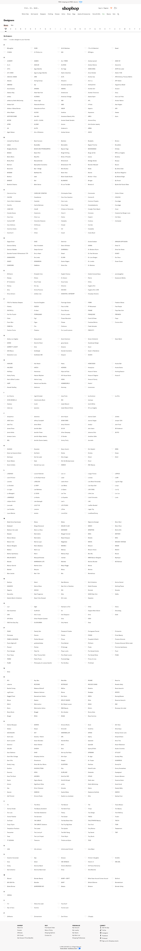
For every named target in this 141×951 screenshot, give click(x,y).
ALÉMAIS (37, 96)
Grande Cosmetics (66, 351)
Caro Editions (11, 225)
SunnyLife (118, 764)
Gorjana (63, 347)
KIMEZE (63, 465)
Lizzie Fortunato (92, 497)
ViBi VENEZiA (65, 862)
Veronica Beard (38, 865)
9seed (116, 48)
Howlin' (90, 383)
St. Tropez (91, 760)
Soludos (63, 788)
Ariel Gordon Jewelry (94, 124)
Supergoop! (118, 772)
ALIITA (36, 128)
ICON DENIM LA (12, 400)
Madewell (10, 526)
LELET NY (37, 505)
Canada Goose (11, 213)
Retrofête (63, 680)
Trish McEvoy (119, 812)
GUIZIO (90, 355)
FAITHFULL (10, 310)
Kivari (89, 461)
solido (63, 784)
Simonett (63, 728)
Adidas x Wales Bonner (14, 108)
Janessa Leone (11, 436)
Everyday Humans (93, 294)
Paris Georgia (11, 651)
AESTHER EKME (12, 116)
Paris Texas (10, 655)
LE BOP (36, 485)
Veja (35, 858)
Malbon (9, 549)
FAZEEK (36, 306)
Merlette (63, 561)
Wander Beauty (38, 878)
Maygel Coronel (65, 534)
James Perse (10, 428)
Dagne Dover (11, 241)
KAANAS (9, 449)
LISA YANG (91, 489)
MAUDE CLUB (65, 526)
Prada (89, 647)
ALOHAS (63, 65)
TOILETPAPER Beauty (94, 820)
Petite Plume (38, 659)
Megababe (64, 542)
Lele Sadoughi (38, 501)
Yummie (36, 907)
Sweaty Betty (119, 788)
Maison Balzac (11, 538)
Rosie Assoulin (119, 688)
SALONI (9, 748)
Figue (35, 322)
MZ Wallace (118, 561)
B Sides (117, 149)
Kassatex (36, 449)
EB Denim (10, 274)
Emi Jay (36, 286)
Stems (90, 788)
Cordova (90, 221)
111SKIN (9, 52)
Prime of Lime (92, 659)
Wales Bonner (11, 886)
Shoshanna (37, 760)
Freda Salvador (92, 326)
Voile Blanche (92, 869)
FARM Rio (10, 326)
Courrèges (118, 201)
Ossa (89, 622)
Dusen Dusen (119, 261)
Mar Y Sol (37, 573)
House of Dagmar (93, 375)
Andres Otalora (92, 65)
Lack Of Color (11, 477)
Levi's (62, 501)
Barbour (9, 176)
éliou (8, 290)
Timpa (90, 808)
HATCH (36, 367)
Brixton (117, 141)
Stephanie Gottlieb (93, 792)
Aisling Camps (38, 80)
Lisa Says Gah (92, 485)
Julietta (117, 416)
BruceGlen (118, 145)
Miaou (63, 569)
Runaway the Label (120, 708)
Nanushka (10, 594)
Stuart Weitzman (120, 744)
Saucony (9, 772)
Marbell (9, 569)
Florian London (65, 314)
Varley (9, 865)
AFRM (9, 124)
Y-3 (8, 904)
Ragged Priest (11, 696)
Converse (90, 213)
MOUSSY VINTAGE (120, 542)
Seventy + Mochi (39, 736)
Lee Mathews (38, 489)
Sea (8, 788)
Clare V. (63, 213)
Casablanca (37, 197)
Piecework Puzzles (66, 631)
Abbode (9, 80)
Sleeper (63, 760)
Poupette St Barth (93, 639)
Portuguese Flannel (93, 631)
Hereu (62, 363)
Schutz (9, 784)
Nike (62, 594)
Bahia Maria (10, 157)
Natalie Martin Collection (14, 598)
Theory (63, 812)
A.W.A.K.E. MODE (12, 77)
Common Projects (93, 201)
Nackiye (9, 582)
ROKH (89, 704)
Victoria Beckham (66, 865)
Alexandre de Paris (39, 108)
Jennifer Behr (38, 428)
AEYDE (9, 120)
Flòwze (63, 322)
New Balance (65, 582)
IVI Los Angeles (92, 408)
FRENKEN (118, 314)
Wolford (117, 878)
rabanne (9, 684)
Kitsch (90, 457)
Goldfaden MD (38, 355)
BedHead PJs (38, 172)
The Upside (64, 828)
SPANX (90, 732)
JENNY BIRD (64, 420)
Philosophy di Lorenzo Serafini (43, 663)
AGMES (36, 61)
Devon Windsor (65, 245)
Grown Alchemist (93, 339)
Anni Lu (90, 80)
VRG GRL (117, 862)
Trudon (117, 816)
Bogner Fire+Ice (92, 145)
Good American (65, 339)
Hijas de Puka (65, 371)
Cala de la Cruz (11, 193)
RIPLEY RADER (65, 700)
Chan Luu (37, 217)
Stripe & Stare (119, 736)
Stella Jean (91, 780)
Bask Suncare (38, 141)
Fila (35, 326)
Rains (8, 708)
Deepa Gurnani (38, 249)
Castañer (36, 201)
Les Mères (64, 485)
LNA (89, 501)
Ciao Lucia (64, 201)
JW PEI (117, 432)
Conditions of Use (72, 948)
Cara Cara (10, 217)
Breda (89, 168)
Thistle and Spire (66, 840)
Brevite (90, 172)
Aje (35, 84)
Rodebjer (90, 692)
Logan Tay (91, 509)
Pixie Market (64, 643)
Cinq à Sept (64, 205)
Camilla (9, 205)
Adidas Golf (10, 104)
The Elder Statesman (40, 812)
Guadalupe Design (93, 343)
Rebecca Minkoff (39, 688)
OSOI (89, 618)
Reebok (36, 700)
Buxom (117, 164)
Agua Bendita (38, 69)
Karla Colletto (11, 465)
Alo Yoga (63, 69)
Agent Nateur (11, 132)
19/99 (35, 48)
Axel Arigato (118, 104)
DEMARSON (37, 261)
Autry (116, 92)
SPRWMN (91, 752)
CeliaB (36, 209)
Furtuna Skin (119, 322)
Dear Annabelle (38, 245)
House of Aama (92, 371)
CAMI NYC (10, 209)
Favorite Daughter (39, 302)
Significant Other (39, 784)
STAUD (90, 776)
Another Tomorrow (93, 92)
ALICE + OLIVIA (38, 120)
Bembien (63, 141)
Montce (90, 569)
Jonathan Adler (92, 436)
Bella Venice (37, 184)
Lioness (90, 477)
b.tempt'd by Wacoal (13, 141)
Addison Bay (10, 92)
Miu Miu (90, 553)
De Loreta (37, 257)
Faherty (9, 306)
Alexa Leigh (37, 100)
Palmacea (10, 635)
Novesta (117, 590)
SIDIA (35, 772)
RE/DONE (37, 684)
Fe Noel (36, 310)
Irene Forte (64, 396)
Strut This (118, 740)
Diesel (63, 253)
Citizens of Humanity (67, 209)
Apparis (90, 108)
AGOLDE (36, 65)
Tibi (89, 804)
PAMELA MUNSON (12, 639)
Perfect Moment (38, 639)
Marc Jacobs (10, 573)
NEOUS (36, 590)
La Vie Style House (39, 477)
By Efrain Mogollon (120, 172)
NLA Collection (92, 582)
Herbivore (37, 387)
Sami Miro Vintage (12, 756)
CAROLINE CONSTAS (40, 193)
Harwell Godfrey (11, 387)
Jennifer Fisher (38, 432)
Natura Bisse (38, 586)
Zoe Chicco (64, 916)
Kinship (90, 453)
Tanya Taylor (11, 824)
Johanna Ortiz (92, 432)
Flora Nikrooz (65, 310)
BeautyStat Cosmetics (40, 164)
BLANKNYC (64, 180)
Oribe (89, 606)
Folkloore (64, 326)
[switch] (5, 48)
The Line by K (38, 832)
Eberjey (9, 278)
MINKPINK (91, 530)
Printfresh (91, 663)
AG (8, 128)
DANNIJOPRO (11, 257)
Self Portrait (10, 796)
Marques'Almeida (39, 557)
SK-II (62, 744)
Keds (35, 461)
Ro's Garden (64, 712)
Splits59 (90, 744)
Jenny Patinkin (65, 424)
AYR (116, 108)
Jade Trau (10, 424)
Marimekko (37, 534)
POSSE (90, 635)
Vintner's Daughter (93, 858)
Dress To (117, 245)
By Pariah (118, 180)
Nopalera (90, 598)
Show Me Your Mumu (40, 764)
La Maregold (10, 493)
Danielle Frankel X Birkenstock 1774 (17, 253)
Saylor (9, 780)
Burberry (117, 157)
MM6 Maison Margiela (94, 557)
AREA (89, 116)
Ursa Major (91, 849)
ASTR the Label (119, 69)
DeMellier (37, 265)
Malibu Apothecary (12, 553)
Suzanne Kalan (119, 780)
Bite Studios (64, 168)
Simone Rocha (65, 725)
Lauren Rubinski (39, 473)
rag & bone (10, 692)
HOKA (63, 379)
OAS (8, 614)
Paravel (9, 647)
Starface (90, 764)
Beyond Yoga (65, 149)
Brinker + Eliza (92, 176)
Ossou (117, 606)
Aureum (117, 88)
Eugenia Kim (91, 286)
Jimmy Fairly (64, 440)
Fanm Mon (10, 322)
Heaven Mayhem (39, 375)
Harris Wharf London (13, 379)
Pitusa (63, 639)
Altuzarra (63, 80)
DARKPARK (10, 265)
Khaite (63, 453)
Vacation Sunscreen (13, 858)
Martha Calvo (38, 565)
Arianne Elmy (92, 120)
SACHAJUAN (11, 732)
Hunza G (117, 375)
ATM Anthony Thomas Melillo (123, 77)
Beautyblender (38, 160)
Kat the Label (38, 457)
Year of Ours (10, 907)
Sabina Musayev (12, 725)
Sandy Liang (10, 764)
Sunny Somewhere (120, 768)
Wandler (36, 882)
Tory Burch (91, 836)
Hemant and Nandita (40, 383)
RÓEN (89, 696)
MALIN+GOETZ (11, 557)
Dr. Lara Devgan (92, 257)
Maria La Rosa (38, 530)
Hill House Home (66, 375)
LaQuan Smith (11, 501)
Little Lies (91, 493)
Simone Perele (38, 796)
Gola (35, 347)
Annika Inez (91, 77)
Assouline (118, 65)
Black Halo (64, 172)
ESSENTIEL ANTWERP (67, 294)
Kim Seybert (91, 449)
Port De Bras (65, 663)
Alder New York (38, 92)
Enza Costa (64, 282)
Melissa (63, 549)
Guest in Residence (93, 351)
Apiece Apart (91, 96)
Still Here (117, 725)
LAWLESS (37, 481)
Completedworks (93, 205)
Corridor (90, 225)
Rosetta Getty (119, 684)
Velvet (35, 862)
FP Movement (92, 306)
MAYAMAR (64, 530)
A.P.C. (8, 69)
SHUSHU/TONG (38, 768)
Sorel (89, 725)
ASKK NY (117, 61)
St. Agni (90, 756)
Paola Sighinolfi (11, 643)
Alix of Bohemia (38, 132)
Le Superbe (64, 497)
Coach (63, 233)
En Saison (64, 278)
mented (63, 557)
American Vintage (66, 96)
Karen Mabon (11, 461)
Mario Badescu (38, 545)
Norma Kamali (119, 582)
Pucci (116, 651)
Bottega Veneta (92, 160)
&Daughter (10, 48)
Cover (116, 209)
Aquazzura (91, 112)
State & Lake (92, 768)
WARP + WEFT (65, 878)
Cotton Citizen (119, 193)
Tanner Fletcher (11, 816)
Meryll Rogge (65, 565)
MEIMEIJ (63, 545)
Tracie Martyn (119, 804)
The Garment (38, 816)
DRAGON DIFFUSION (121, 241)
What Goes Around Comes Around (98, 878)
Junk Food (118, 424)
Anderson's (64, 128)
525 (62, 52)
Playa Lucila (64, 651)
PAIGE (9, 631)
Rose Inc (117, 680)
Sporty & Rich (92, 748)
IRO (62, 400)
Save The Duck (11, 776)
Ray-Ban (36, 680)
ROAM (63, 716)
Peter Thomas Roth (39, 655)
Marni (35, 553)
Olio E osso (37, 614)
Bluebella (90, 141)
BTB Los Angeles (120, 153)
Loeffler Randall (92, 505)
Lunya (117, 485)
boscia (90, 157)
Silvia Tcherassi (38, 788)
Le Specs (63, 489)
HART (8, 383)
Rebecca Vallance (39, 692)
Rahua (9, 700)
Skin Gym (64, 756)
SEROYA (36, 725)
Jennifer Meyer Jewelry (40, 436)
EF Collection (11, 282)
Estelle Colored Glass (94, 274)
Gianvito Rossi (38, 343)
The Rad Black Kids (66, 820)
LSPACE (117, 473)
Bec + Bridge (37, 168)
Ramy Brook (10, 712)
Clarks (63, 217)
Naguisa (9, 590)
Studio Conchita (120, 748)
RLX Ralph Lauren (66, 704)
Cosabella (91, 229)
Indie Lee (9, 408)
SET (35, 732)
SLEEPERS (64, 764)
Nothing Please (119, 586)
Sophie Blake (65, 792)
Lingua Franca (92, 473)
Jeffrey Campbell (39, 420)
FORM (90, 302)
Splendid (90, 740)
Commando (91, 193)
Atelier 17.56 (118, 73)
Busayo (117, 160)
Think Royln (64, 836)
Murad (117, 553)
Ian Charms (10, 396)
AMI (62, 100)
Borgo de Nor (92, 153)
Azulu (116, 116)
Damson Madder (12, 249)
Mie (62, 573)
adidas (9, 96)
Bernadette (64, 145)
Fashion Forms (11, 330)
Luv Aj (117, 489)
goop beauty (64, 343)
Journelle (90, 440)
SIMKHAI (36, 792)
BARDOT (9, 180)
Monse (90, 565)
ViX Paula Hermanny (94, 865)
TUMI (116, 824)
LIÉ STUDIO (64, 505)
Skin (62, 748)
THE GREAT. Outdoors (40, 824)
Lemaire (36, 509)
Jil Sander (64, 436)
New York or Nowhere (67, 586)
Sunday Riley (119, 756)
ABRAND (9, 84)
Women (6, 25)
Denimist (63, 241)
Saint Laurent (11, 740)
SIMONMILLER (65, 732)
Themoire (36, 840)
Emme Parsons (38, 290)
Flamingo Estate (66, 302)
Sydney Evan (119, 796)
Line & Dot (64, 513)
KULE (116, 457)
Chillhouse (37, 225)
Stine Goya (118, 728)
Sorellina (90, 728)
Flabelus (36, 330)
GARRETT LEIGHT (12, 347)
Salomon (9, 744)
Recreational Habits (40, 696)
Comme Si (91, 197)
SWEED (117, 792)
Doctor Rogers (65, 261)
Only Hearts (64, 622)
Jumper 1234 (118, 420)
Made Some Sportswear (14, 522)
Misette (90, 538)
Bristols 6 (91, 184)
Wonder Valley (119, 886)
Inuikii (36, 404)
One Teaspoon (65, 614)
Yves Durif (64, 904)
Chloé (35, 233)
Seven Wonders (38, 740)
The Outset (64, 816)
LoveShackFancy (93, 513)
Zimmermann (38, 916)
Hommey (63, 387)
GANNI (9, 343)
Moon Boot (118, 522)
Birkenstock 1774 (66, 164)
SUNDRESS (118, 760)
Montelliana (91, 573)
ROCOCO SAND (92, 684)
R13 (8, 680)
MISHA (90, 542)
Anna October (92, 73)
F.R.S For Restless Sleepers (15, 302)
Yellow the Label (39, 904)
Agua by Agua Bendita (40, 73)
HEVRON (63, 367)
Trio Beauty (118, 808)
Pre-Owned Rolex (93, 655)
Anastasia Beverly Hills (68, 116)
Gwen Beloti (118, 339)
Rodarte (90, 688)
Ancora (63, 124)
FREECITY (91, 330)
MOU (116, 538)
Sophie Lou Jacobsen (67, 796)
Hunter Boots (119, 367)
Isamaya (90, 400)
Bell (35, 180)
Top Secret (91, 832)
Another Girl (91, 88)
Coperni (90, 217)
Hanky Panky (11, 375)
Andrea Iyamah (92, 61)
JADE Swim (10, 420)
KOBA (116, 449)
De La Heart (37, 253)
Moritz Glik (118, 530)
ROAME (90, 680)
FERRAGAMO (38, 314)
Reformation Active (39, 708)
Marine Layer (38, 542)
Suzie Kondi (118, 784)
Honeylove (91, 367)
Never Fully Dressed (40, 598)
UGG (8, 849)
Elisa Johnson (11, 294)
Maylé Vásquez (65, 538)
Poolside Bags (65, 659)
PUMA (117, 655)
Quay (8, 671)
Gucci (89, 347)
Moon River (118, 526)
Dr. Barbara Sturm (93, 249)
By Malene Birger (120, 176)
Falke (8, 318)
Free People (118, 306)
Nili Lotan (64, 598)
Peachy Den (37, 631)
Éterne (90, 278)
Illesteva (9, 404)
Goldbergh (37, 351)
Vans (8, 862)
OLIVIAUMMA (38, 622)
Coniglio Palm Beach (94, 209)
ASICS (90, 132)
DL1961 (63, 257)
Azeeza (117, 112)
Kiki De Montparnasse (67, 461)
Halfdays (9, 371)
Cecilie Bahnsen (38, 205)
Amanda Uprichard (66, 84)
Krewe (116, 453)
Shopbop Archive (39, 756)
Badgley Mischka (12, 149)
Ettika (90, 282)
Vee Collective (11, 869)
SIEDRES (36, 776)
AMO (62, 104)
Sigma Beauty (38, 780)
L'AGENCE (10, 473)
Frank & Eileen (92, 318)
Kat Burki (37, 453)
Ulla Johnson (38, 849)
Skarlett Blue (65, 740)
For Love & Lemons (66, 330)
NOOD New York (92, 594)
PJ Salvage (64, 647)
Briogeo (90, 180)
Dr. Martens (91, 265)
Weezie (63, 886)
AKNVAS (36, 88)
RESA (35, 716)
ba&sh (9, 145)
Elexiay (9, 286)
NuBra (117, 594)
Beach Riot (37, 153)
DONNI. (90, 245)
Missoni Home (92, 549)
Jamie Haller (10, 432)
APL (89, 100)
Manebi (9, 561)
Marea (36, 522)
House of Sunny (92, 379)
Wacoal (9, 878)
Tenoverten (10, 832)
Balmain (9, 164)
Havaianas (37, 371)
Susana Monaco (119, 776)
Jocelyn (90, 424)
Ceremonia (37, 213)
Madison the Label (12, 530)
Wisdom (90, 886)
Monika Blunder (92, 561)
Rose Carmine (92, 716)
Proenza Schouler (120, 639)
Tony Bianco (91, 828)
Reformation (37, 704)
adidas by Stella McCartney (15, 100)
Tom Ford (91, 824)
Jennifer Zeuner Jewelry (40, 440)
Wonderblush (119, 882)
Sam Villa (10, 760)
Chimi (36, 229)
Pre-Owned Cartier (93, 651)
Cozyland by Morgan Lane (122, 213)
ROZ (116, 704)
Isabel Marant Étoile (67, 408)
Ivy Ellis (117, 396)
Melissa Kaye (65, 553)
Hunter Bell (118, 363)
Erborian (63, 286)
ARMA (90, 128)
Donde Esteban (92, 241)
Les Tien (63, 493)
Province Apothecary (121, 647)
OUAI (116, 614)
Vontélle (117, 858)
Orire (89, 614)
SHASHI (36, 748)
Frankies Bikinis (92, 322)
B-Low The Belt (65, 184)
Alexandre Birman (39, 104)
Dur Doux (118, 257)
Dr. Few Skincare (93, 253)
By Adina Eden (119, 168)
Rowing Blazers (119, 696)
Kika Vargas (64, 457)
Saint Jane (10, 736)
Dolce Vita (64, 265)
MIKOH (90, 526)
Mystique (117, 557)
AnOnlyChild (91, 84)
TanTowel (9, 820)
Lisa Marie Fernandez (94, 481)
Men (12, 25)
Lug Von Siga (119, 481)
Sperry (90, 736)
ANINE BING (91, 69)
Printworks (118, 631)
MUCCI (117, 549)
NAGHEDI (10, 586)
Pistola (63, 635)
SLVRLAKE (64, 772)
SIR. (62, 736)
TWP (116, 832)
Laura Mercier (11, 513)
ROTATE (117, 692)
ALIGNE (36, 124)
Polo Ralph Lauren (66, 655)
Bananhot (10, 168)
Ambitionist (64, 92)
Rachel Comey (11, 688)
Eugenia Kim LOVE (93, 290)
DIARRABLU (64, 249)
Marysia (36, 569)
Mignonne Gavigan (93, 522)
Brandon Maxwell (93, 164)
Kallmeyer (10, 457)
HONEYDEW (91, 363)
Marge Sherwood (39, 526)
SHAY (35, 752)
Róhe (89, 700)
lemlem (36, 513)
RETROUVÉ (64, 684)
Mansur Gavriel (11, 565)
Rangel (9, 716)
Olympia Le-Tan (65, 606)
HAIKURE (10, 363)
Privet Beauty (119, 635)
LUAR (116, 477)
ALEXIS (36, 112)
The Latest (37, 828)
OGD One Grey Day (12, 622)
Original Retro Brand (94, 610)
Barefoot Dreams (12, 184)
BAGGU (9, 153)
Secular (9, 792)
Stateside (91, 772)
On (62, 610)
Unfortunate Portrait (67, 849)
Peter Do (36, 651)
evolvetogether (119, 274)
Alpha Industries (66, 73)
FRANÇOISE (91, 314)
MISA (89, 534)
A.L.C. (8, 65)
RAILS (9, 704)
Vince (62, 869)
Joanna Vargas (92, 420)
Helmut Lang (38, 379)
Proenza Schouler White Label (124, 643)
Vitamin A (91, 862)
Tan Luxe (9, 812)
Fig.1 (35, 318)
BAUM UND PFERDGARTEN (42, 149)
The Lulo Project (39, 836)
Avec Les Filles (119, 96)
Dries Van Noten (119, 249)
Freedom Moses (119, 302)
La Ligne (9, 489)
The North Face (65, 808)
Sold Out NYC (65, 776)
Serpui (36, 728)
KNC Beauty (91, 465)
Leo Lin (63, 473)
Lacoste (9, 481)
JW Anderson (119, 428)
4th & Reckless (65, 48)
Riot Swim (64, 696)
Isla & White (91, 404)
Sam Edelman (11, 752)
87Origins (91, 52)
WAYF (62, 882)
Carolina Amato (11, 229)
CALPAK (9, 197)
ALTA (62, 77)
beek (35, 176)
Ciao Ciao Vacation (66, 197)
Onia (62, 618)
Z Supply (90, 916)
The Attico (37, 804)
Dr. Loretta (91, 261)
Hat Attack (37, 363)
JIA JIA (63, 428)
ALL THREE (64, 61)
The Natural (64, 804)
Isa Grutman (91, 396)
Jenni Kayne (64, 416)
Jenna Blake (37, 424)
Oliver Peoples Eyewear (41, 618)
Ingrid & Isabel (38, 396)
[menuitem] (27, 8)
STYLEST (118, 752)
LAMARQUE (10, 497)
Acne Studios (11, 88)
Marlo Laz (37, 549)
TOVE (89, 840)
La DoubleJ (10, 485)
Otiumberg (118, 610)
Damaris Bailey (11, 245)
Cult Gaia (118, 217)
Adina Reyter (11, 112)
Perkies (36, 647)
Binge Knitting (65, 153)
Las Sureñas (10, 509)
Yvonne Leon (65, 907)
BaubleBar (37, 145)
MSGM (117, 545)
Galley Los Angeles (12, 339)
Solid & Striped (65, 780)
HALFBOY (10, 367)
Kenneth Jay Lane (39, 465)
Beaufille (36, 157)
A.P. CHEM (10, 73)
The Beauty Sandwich (40, 808)
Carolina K (10, 233)
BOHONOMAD (92, 149)
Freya (116, 318)
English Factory (65, 274)
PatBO (9, 663)
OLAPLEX (37, 610)
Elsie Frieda (37, 282)
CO (62, 229)
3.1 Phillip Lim (38, 52)
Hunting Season (119, 371)
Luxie (116, 497)
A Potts (90, 104)
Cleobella (64, 221)
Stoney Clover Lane (120, 732)
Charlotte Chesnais (39, 221)
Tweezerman (118, 828)
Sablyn (9, 728)
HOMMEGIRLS (65, 383)
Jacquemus (10, 416)
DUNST (117, 253)
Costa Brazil (91, 233)
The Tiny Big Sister (66, 824)
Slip (62, 768)
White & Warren (92, 882)
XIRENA (9, 895)
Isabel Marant (65, 404)
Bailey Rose (10, 160)
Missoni (90, 545)
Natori (36, 582)
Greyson (63, 355)
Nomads (90, 590)
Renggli (36, 712)
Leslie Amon (64, 481)
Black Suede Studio (67, 176)
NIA (62, 590)
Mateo (63, 522)
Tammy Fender (11, 808)
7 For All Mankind (93, 48)
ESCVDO (63, 290)
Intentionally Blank (39, 400)
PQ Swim (90, 643)
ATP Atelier (118, 80)
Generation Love (12, 355)
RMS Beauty (64, 708)
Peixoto (36, 635)
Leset (62, 477)
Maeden (9, 534)
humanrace (91, 387)
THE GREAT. (37, 820)
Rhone (63, 692)
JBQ (8, 440)
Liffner (63, 509)
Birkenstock (64, 160)
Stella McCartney (93, 784)
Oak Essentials (11, 610)
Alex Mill (36, 116)
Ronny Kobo (91, 712)
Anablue (63, 112)
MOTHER (117, 534)
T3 (8, 804)
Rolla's (90, 708)
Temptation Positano (13, 828)
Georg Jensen (38, 339)
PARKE (9, 659)
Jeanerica (36, 416)
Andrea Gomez (65, 132)
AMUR (63, 108)
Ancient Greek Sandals (67, 120)
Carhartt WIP (11, 221)
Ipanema (36, 408)
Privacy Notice (63, 948)
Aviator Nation (119, 100)
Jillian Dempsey (65, 432)
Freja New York (119, 310)
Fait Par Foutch (11, 314)
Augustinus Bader (120, 84)
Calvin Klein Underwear (14, 201)
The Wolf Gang (65, 832)
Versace (63, 858)
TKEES (90, 816)
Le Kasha (36, 497)
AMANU (63, 88)
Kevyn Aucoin (65, 449)
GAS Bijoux (10, 351)
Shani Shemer (38, 744)
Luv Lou (117, 493)
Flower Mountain (66, 318)
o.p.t (8, 606)
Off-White (10, 618)
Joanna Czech (92, 416)
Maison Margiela (12, 545)
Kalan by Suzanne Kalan (14, 453)
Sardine (9, 768)
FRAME (90, 310)
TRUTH (117, 820)
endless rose (37, 294)
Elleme (36, 278)
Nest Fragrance (38, 594)
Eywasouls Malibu (120, 278)
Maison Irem (10, 542)
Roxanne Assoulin (120, 700)
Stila (89, 796)
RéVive (63, 688)
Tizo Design (91, 812)
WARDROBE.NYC (39, 886)
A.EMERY (9, 61)
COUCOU (118, 197)
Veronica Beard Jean (40, 869)
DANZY (9, 261)
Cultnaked (118, 221)
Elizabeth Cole (38, 274)
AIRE (35, 77)
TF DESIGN (10, 840)
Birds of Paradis (66, 157)
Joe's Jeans (91, 428)
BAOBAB (9, 172)
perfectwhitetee (38, 643)
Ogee (35, 606)
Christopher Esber (66, 193)
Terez (8, 836)
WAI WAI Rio (11, 882)
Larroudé (9, 505)
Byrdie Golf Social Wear (122, 184)
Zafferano (10, 916)
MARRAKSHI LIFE (39, 561)
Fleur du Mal (64, 306)
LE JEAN (36, 493)
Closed (63, 225)
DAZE (35, 241)
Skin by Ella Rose (66, 752)
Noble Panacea (92, 586)
